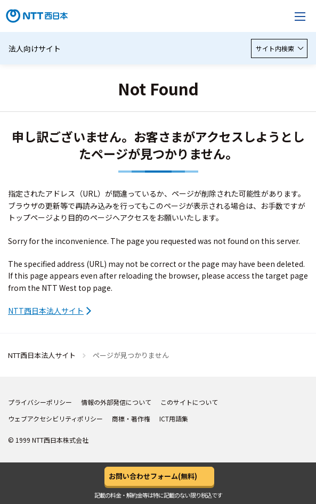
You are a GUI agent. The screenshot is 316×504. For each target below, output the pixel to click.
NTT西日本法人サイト (46, 310)
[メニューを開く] (300, 16)
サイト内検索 (279, 48)
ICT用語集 (173, 418)
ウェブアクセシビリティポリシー (55, 418)
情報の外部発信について (116, 402)
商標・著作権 (131, 418)
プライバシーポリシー (40, 402)
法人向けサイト (35, 48)
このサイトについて (189, 402)
